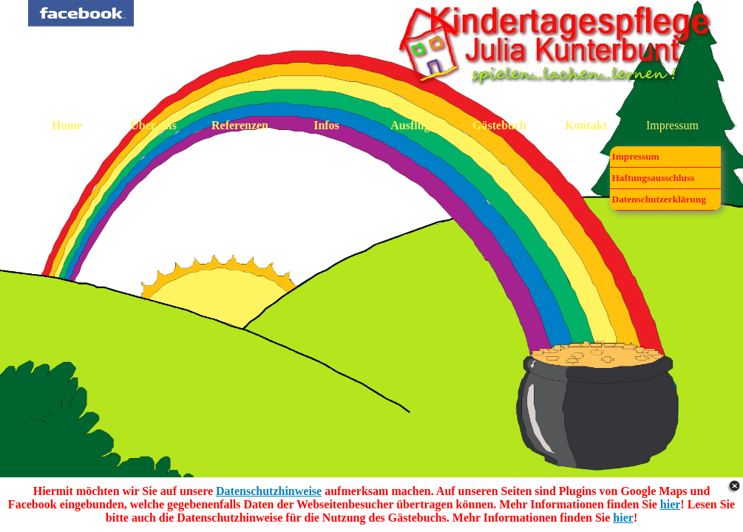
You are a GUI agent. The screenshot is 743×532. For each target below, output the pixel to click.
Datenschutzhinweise (269, 491)
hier (670, 504)
